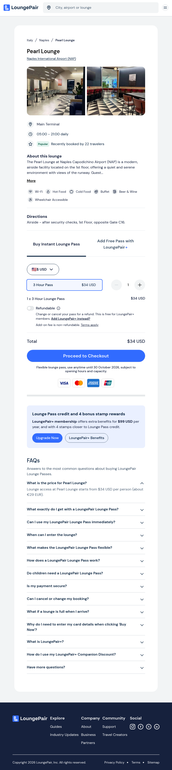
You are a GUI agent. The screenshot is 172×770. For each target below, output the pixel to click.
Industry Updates (64, 734)
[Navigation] (165, 8)
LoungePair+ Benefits (86, 437)
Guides (56, 726)
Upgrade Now (47, 437)
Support (109, 726)
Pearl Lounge (65, 40)
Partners (88, 742)
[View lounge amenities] (87, 195)
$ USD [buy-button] (43, 269)
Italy (30, 40)
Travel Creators (114, 734)
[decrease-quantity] (116, 285)
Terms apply (90, 325)
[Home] (21, 7)
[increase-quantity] (139, 285)
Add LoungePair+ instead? (70, 319)
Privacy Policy (114, 762)
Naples (44, 40)
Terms (135, 762)
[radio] (64, 285)
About (86, 726)
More (31, 180)
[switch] (30, 308)
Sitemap (153, 762)
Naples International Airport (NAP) (51, 59)
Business (88, 734)
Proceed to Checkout (101, 356)
